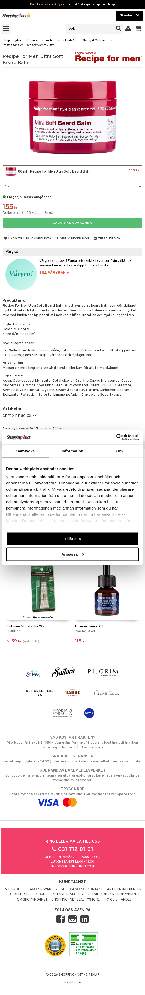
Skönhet (34, 40)
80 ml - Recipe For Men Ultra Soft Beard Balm (72, 171)
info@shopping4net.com (72, 866)
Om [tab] (119, 450)
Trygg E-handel (117, 900)
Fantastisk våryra (47, 4)
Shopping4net (13, 40)
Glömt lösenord (69, 889)
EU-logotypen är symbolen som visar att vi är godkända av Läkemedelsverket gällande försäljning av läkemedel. (72, 775)
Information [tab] (72, 450)
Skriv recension (72, 238)
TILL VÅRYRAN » (54, 272)
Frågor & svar (38, 889)
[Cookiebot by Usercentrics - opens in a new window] (116, 437)
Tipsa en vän (107, 238)
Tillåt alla (72, 538)
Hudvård (71, 40)
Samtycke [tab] (25, 450)
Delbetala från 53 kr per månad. (28, 213)
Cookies (41, 894)
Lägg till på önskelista (28, 238)
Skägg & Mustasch (95, 40)
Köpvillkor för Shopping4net (114, 894)
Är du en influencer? (125, 889)
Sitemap (92, 975)
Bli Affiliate (19, 894)
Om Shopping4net (32, 900)
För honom (52, 40)
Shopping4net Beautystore (76, 900)
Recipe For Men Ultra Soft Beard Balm (28, 45)
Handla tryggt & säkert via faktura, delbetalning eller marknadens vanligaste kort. (72, 796)
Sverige (72, 982)
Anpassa (72, 554)
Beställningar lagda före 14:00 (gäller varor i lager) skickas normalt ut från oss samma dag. (72, 759)
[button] (138, 29)
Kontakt (95, 889)
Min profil (13, 889)
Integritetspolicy (68, 894)
